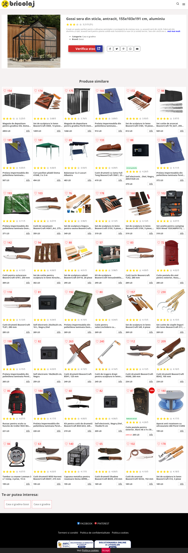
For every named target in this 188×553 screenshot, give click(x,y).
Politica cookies (120, 532)
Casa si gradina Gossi (17, 504)
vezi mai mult (173, 31)
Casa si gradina (42, 504)
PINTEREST (101, 523)
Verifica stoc (89, 48)
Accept (106, 550)
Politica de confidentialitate (95, 532)
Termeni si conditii (68, 532)
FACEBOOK (84, 523)
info (28, 130)
